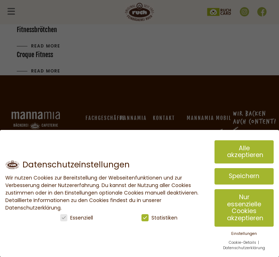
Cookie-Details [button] (243, 242)
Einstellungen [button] (244, 233)
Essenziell (76, 217)
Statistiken (159, 217)
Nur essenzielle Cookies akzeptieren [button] (245, 207)
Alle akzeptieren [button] (245, 152)
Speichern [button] (244, 176)
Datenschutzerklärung (244, 248)
